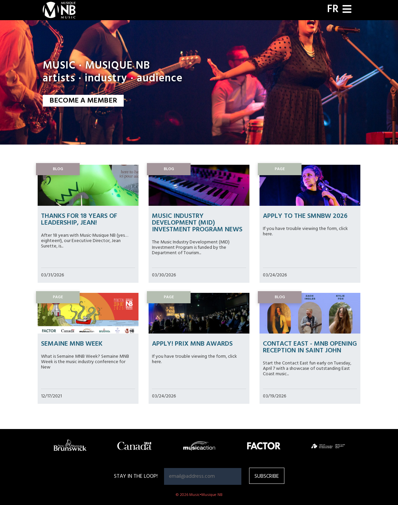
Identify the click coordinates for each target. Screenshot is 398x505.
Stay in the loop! (136, 476)
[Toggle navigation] (347, 10)
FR (333, 9)
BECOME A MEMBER (83, 101)
